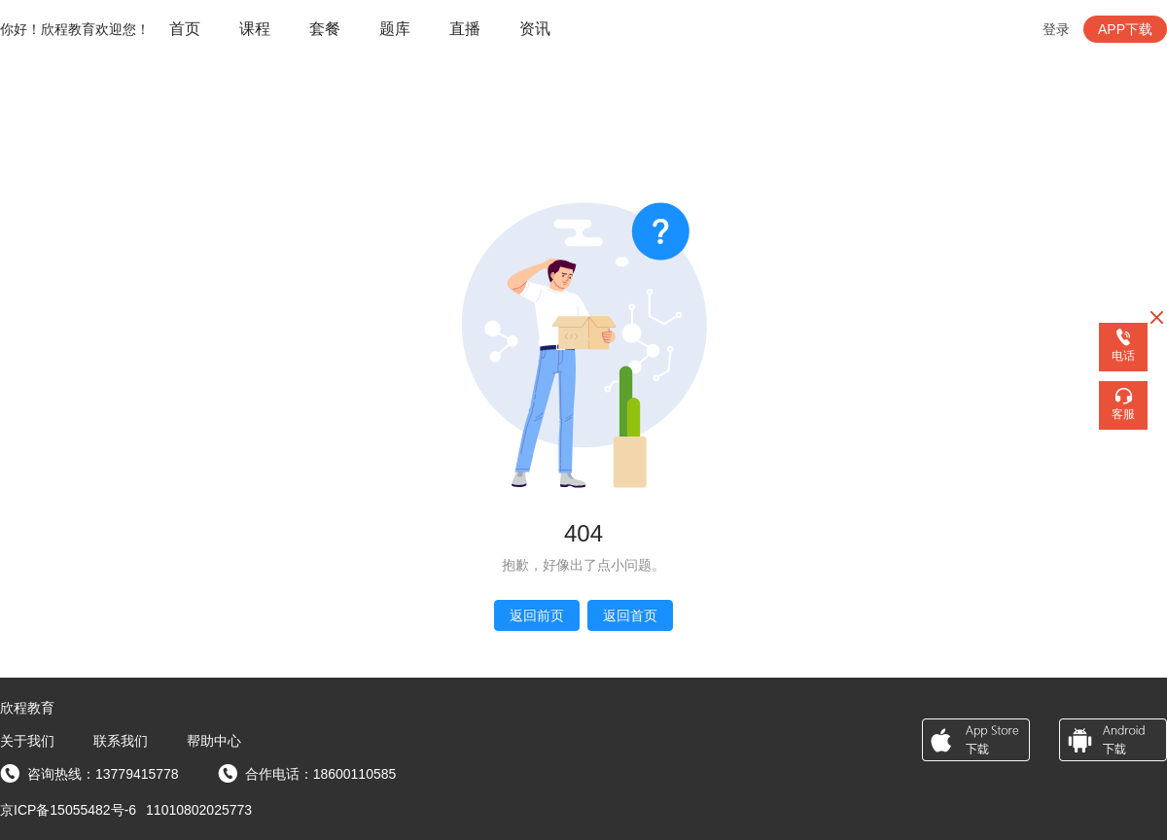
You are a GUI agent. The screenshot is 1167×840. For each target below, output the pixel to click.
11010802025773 (199, 810)
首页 (184, 28)
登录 (1056, 29)
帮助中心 (214, 741)
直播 (464, 28)
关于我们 (27, 741)
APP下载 (1125, 29)
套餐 (324, 28)
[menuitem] (184, 29)
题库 (394, 28)
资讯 (534, 28)
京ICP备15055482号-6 (68, 810)
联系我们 (120, 741)
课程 (254, 28)
